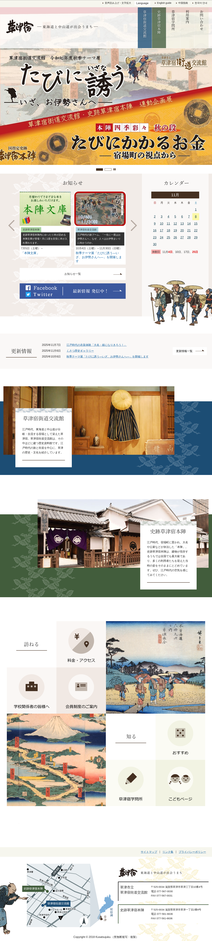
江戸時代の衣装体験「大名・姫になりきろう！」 (97, 344)
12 (175, 223)
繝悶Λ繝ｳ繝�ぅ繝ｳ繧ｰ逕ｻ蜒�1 (99, 169)
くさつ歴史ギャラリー (80, 350)
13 (182, 223)
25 (168, 237)
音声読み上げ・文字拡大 (118, 3)
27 (182, 237)
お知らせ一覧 (72, 273)
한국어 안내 (201, 3)
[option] (45, 224)
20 (182, 230)
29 (195, 237)
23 (154, 237)
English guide (164, 3)
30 (154, 244)
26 (175, 237)
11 (168, 223)
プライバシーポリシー (192, 851)
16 (154, 230)
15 (195, 223)
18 (168, 230)
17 (161, 230)
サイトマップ (149, 851)
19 (175, 230)
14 (189, 223)
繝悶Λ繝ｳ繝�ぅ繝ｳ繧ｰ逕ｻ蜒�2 (108, 169)
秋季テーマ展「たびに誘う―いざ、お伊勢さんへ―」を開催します (108, 356)
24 (161, 237)
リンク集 (167, 851)
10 (161, 223)
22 (195, 230)
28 (189, 237)
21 (189, 230)
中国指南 (183, 3)
